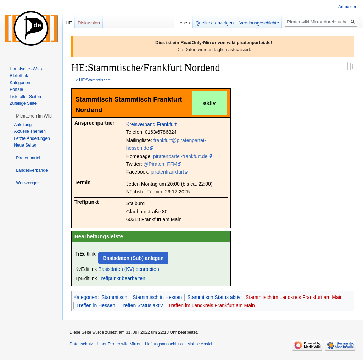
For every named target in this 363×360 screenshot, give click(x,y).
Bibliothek (19, 75)
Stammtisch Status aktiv (213, 297)
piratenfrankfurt (167, 172)
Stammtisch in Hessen (157, 297)
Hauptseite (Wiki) (26, 68)
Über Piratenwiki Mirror (119, 344)
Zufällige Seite (23, 103)
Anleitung (23, 124)
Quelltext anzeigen (215, 23)
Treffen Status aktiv (142, 305)
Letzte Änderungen (32, 138)
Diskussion (89, 23)
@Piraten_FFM (160, 164)
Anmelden (347, 6)
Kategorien (85, 297)
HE (69, 23)
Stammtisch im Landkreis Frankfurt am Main (294, 297)
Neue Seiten (25, 145)
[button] (34, 116)
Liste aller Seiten (25, 96)
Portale (16, 89)
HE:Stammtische (94, 79)
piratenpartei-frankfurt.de (180, 156)
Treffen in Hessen (95, 305)
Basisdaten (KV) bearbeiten (128, 269)
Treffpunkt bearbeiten (121, 278)
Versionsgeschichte (259, 23)
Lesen (183, 23)
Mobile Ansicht (200, 344)
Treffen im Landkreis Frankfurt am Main (211, 305)
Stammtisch (114, 297)
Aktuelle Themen (30, 131)
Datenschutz (81, 344)
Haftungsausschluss (164, 344)
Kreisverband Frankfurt (151, 124)
